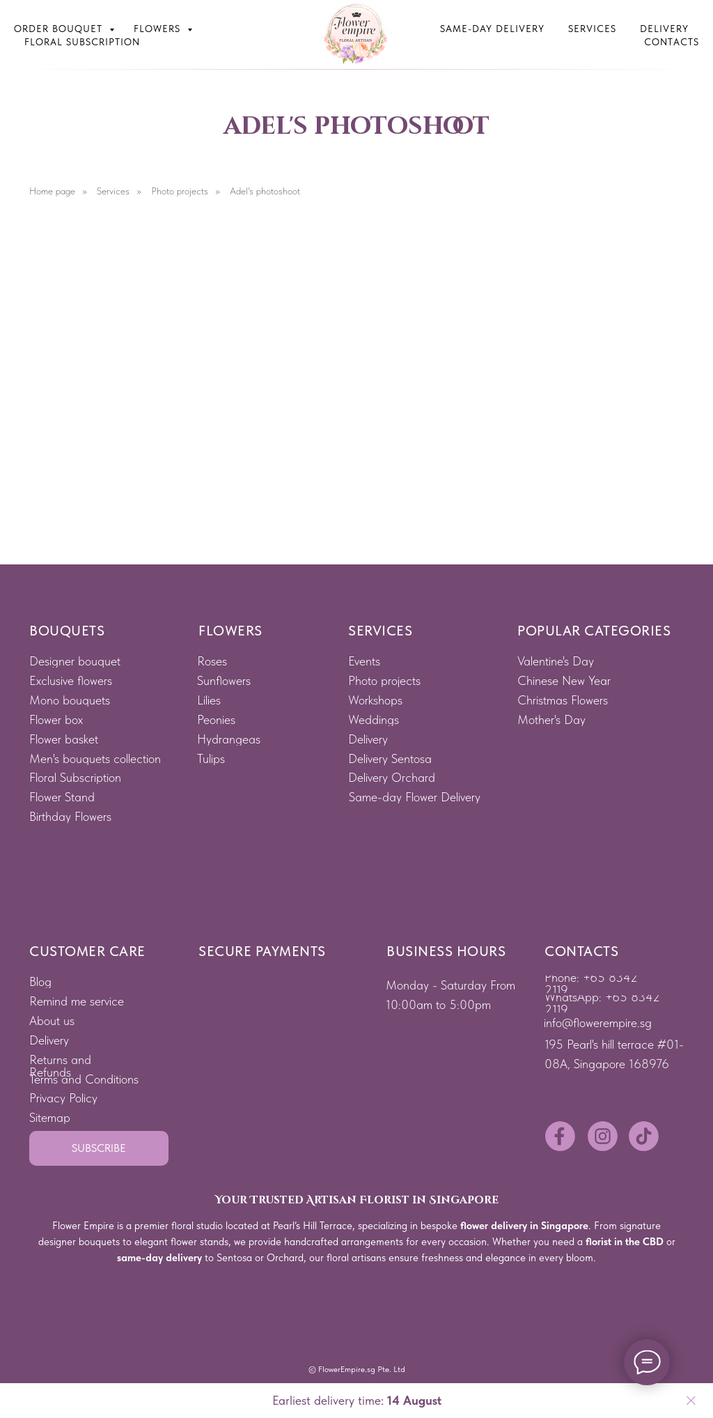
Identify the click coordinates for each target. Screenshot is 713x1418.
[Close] (691, 1401)
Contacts (671, 41)
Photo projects (179, 190)
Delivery (664, 28)
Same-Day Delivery (492, 28)
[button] (99, 1148)
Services (592, 28)
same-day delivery (159, 1257)
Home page (52, 190)
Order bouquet (60, 28)
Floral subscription (82, 41)
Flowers (159, 28)
